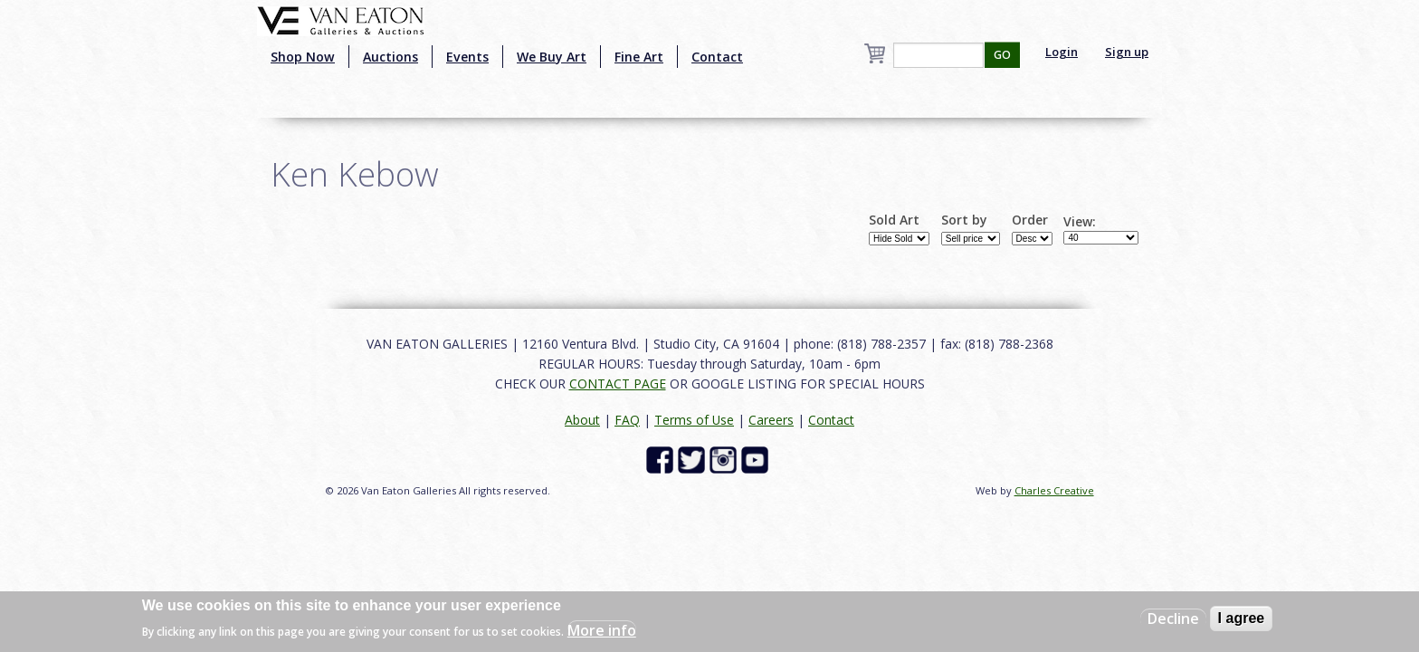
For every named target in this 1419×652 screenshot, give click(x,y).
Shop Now (303, 56)
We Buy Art (551, 56)
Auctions (390, 56)
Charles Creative (1054, 490)
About (582, 419)
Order (1030, 220)
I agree (1241, 618)
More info (601, 630)
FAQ (627, 419)
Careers (771, 419)
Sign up (1126, 51)
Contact (717, 56)
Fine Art (638, 56)
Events (467, 56)
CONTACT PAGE (617, 383)
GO (1002, 54)
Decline (1173, 618)
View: (1079, 222)
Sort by (964, 220)
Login (1061, 51)
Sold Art (894, 220)
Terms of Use (694, 419)
